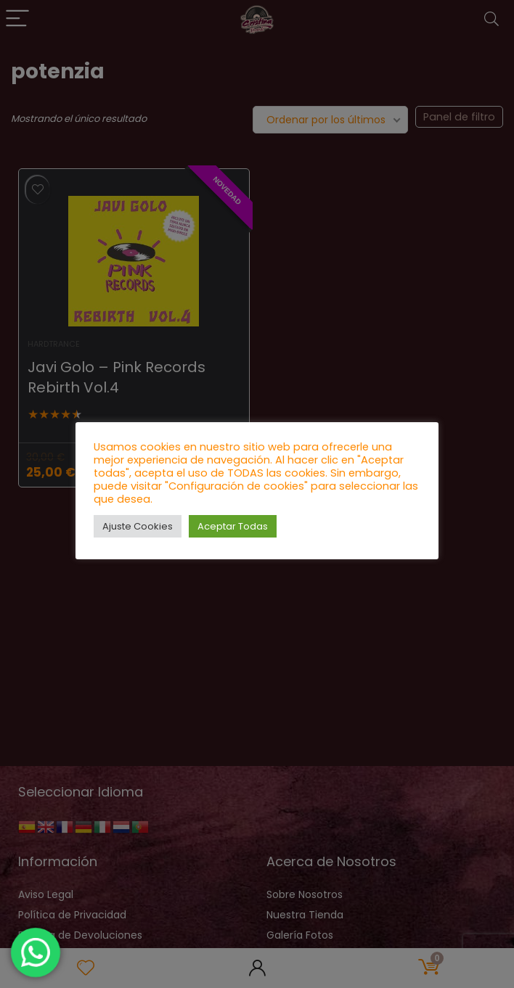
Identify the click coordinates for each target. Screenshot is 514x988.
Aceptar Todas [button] (232, 526)
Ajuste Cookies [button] (137, 526)
